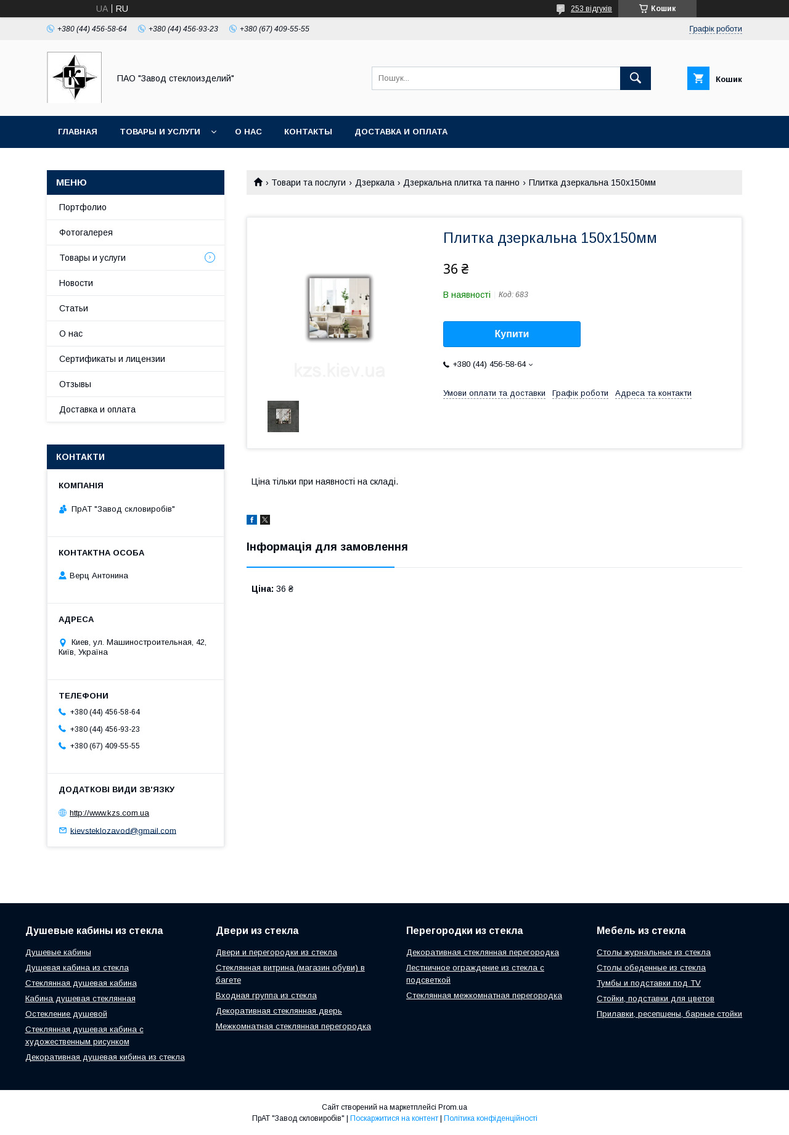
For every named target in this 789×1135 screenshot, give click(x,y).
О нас (248, 131)
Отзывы (75, 384)
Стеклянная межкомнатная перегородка (484, 995)
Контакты (308, 131)
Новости (76, 283)
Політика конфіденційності (491, 1118)
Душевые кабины (58, 952)
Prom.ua (452, 1107)
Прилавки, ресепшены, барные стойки (669, 1013)
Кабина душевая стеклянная (80, 998)
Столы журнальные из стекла (654, 952)
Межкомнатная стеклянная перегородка (293, 1026)
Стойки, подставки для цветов (655, 998)
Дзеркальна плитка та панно (461, 182)
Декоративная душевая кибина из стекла (105, 1057)
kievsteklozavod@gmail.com (123, 830)
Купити (512, 334)
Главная (77, 131)
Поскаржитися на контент (394, 1118)
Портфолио (83, 207)
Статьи (73, 308)
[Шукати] (635, 78)
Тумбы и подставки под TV (649, 983)
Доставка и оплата (401, 131)
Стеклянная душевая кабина (81, 983)
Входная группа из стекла (266, 995)
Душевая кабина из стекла (77, 967)
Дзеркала (374, 182)
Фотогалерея (86, 232)
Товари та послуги (308, 182)
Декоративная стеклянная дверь (279, 1010)
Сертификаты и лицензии (112, 359)
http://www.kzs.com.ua (109, 812)
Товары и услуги (160, 131)
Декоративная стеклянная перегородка (482, 952)
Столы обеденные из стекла (651, 967)
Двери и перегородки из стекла (276, 952)
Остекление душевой (66, 1013)
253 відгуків (591, 8)
